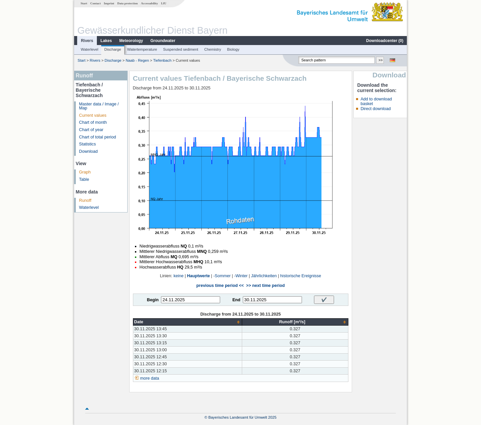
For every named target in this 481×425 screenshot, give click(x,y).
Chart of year (91, 129)
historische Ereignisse (300, 276)
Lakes (106, 40)
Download (88, 151)
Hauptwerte (198, 276)
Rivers (87, 40)
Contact (95, 3)
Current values (93, 115)
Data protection (127, 3)
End (236, 300)
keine (178, 276)
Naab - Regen (137, 60)
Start (84, 3)
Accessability (149, 3)
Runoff (85, 200)
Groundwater (162, 40)
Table (84, 179)
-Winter (241, 276)
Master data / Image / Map (99, 106)
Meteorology (131, 40)
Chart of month (93, 122)
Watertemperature (142, 49)
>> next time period (265, 285)
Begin (153, 300)
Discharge (112, 49)
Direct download (375, 108)
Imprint (109, 3)
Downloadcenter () (384, 40)
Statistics (87, 144)
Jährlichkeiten (264, 276)
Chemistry (212, 49)
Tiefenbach (162, 60)
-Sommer (222, 276)
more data (149, 378)
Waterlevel (89, 49)
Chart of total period (97, 137)
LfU (163, 3)
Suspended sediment (180, 49)
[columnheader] (187, 322)
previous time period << (220, 285)
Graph (85, 172)
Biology (233, 49)
